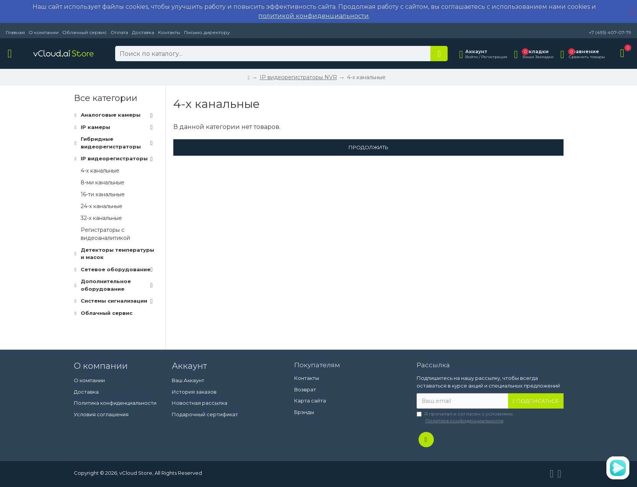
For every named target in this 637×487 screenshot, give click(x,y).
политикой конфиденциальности (313, 16)
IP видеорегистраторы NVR (298, 77)
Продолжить (368, 147)
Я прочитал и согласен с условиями (465, 417)
